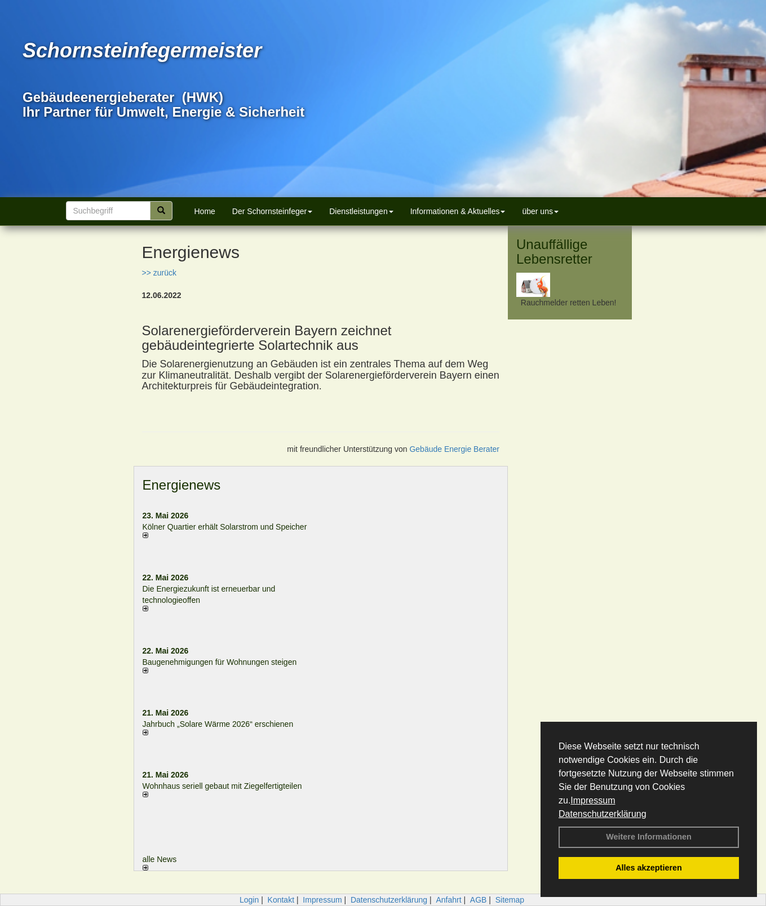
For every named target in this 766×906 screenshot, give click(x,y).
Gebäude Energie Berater (454, 449)
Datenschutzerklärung (603, 814)
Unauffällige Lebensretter (554, 252)
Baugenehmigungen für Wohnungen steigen (220, 662)
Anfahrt (448, 899)
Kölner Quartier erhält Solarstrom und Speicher (225, 526)
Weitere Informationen (649, 836)
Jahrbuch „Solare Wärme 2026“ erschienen (218, 724)
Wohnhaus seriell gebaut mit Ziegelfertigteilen (222, 785)
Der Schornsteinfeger (272, 211)
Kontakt (281, 899)
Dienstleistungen (361, 211)
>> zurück (159, 272)
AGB (478, 899)
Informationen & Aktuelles (458, 211)
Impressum (592, 800)
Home (204, 211)
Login (249, 899)
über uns (540, 211)
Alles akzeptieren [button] (649, 867)
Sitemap (509, 899)
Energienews (182, 484)
